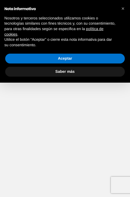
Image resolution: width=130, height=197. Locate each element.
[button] (123, 8)
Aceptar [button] (65, 58)
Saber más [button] (65, 71)
